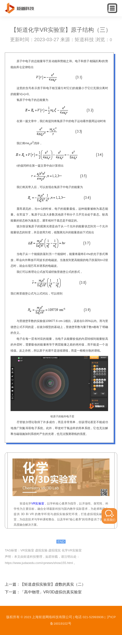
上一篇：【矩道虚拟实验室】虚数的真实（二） (45, 584)
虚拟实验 (41, 550)
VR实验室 (37, 503)
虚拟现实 (54, 550)
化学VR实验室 (72, 550)
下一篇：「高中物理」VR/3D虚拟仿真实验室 (43, 592)
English (104, 11)
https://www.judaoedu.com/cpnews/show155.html (39, 563)
